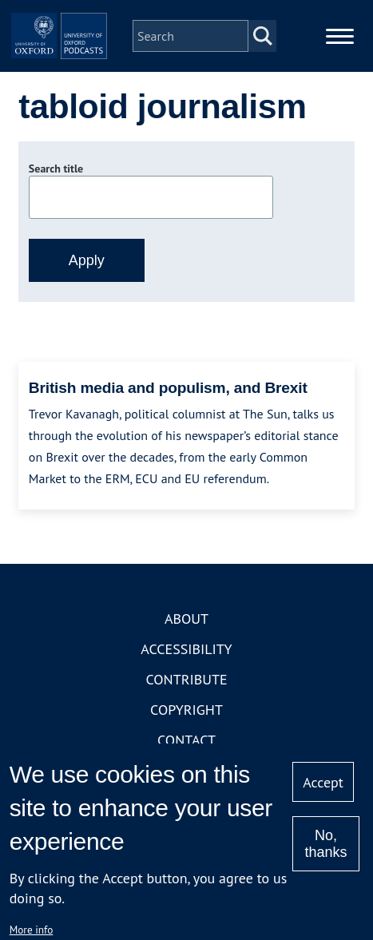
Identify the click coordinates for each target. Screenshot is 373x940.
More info (32, 929)
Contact (186, 740)
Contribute (186, 679)
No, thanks (325, 843)
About (186, 618)
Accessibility (186, 649)
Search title (56, 168)
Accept (323, 782)
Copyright (186, 709)
